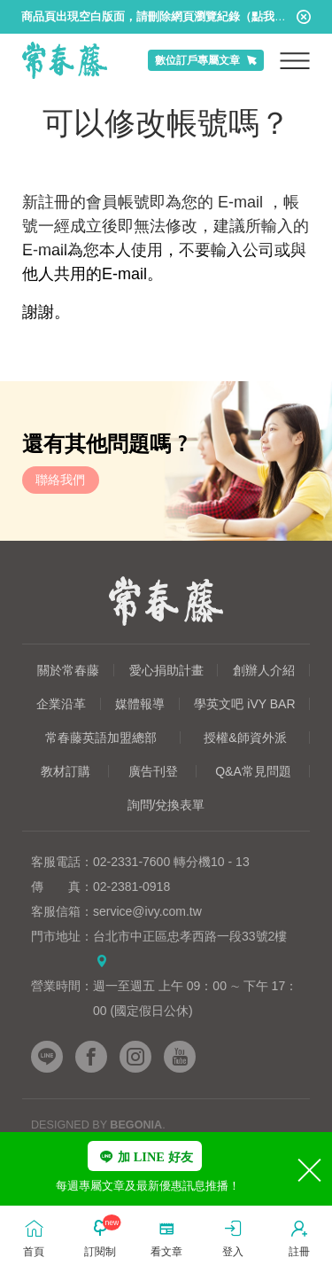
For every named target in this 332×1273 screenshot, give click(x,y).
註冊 (299, 1237)
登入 (232, 1237)
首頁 (33, 1237)
